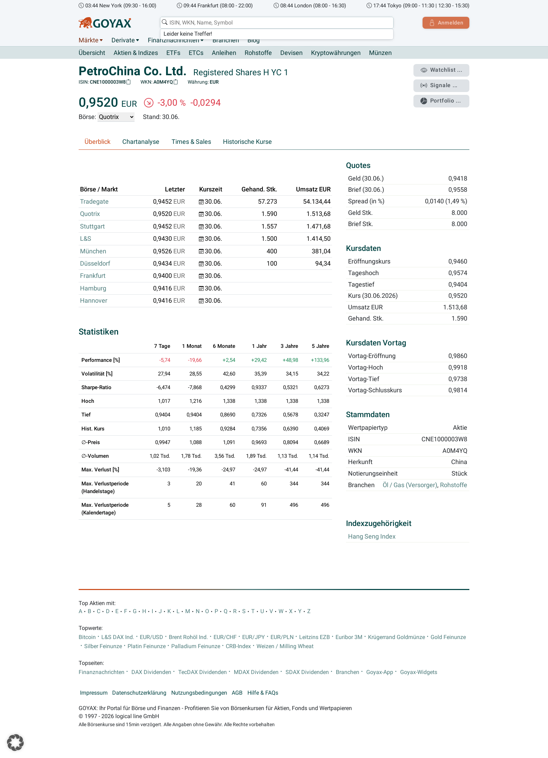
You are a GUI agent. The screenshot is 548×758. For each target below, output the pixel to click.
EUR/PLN (282, 637)
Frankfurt (93, 276)
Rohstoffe (258, 53)
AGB (237, 693)
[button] (15, 742)
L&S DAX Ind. (117, 637)
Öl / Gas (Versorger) (410, 485)
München (93, 251)
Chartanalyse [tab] (140, 142)
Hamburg (93, 288)
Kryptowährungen (336, 53)
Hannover (93, 300)
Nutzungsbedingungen (199, 693)
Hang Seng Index (372, 536)
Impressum (94, 693)
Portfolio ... (441, 99)
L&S (85, 239)
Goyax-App (379, 672)
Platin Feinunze (147, 646)
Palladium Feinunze (195, 646)
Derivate (123, 40)
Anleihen (224, 53)
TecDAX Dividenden (202, 672)
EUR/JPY (253, 637)
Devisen (291, 53)
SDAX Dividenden (307, 672)
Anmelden (445, 23)
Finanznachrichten (173, 40)
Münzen (380, 53)
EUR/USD (151, 637)
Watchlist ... (442, 70)
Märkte (89, 40)
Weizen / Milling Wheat (285, 646)
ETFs (173, 53)
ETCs (196, 53)
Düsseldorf (95, 263)
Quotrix (90, 214)
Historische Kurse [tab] (247, 142)
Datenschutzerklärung (139, 693)
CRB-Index (238, 646)
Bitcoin (87, 637)
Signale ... (439, 85)
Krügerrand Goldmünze (396, 637)
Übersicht (92, 52)
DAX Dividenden (151, 672)
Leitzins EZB (314, 637)
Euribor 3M (349, 637)
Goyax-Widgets (418, 672)
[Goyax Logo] (105, 22)
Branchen (225, 40)
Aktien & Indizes (136, 53)
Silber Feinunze (103, 646)
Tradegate (94, 201)
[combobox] (276, 23)
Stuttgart (92, 226)
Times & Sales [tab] (191, 142)
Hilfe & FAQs (262, 693)
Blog (253, 40)
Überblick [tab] (97, 142)
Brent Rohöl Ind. (188, 637)
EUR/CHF (225, 637)
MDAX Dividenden (256, 672)
